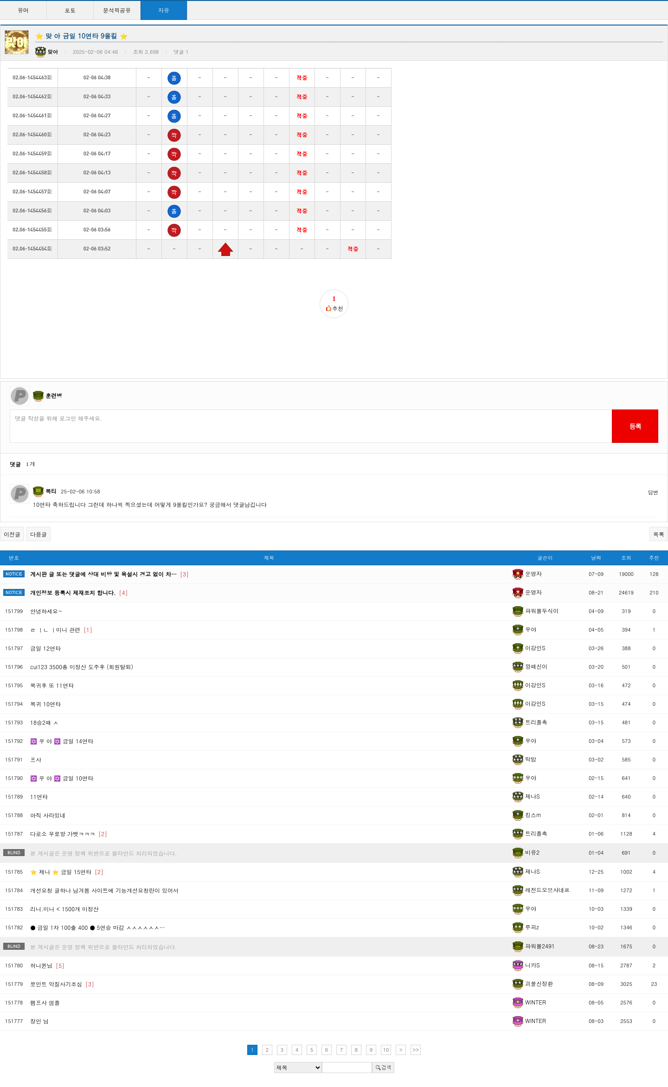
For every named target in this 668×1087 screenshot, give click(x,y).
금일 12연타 (45, 648)
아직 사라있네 (47, 815)
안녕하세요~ (46, 611)
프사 (35, 759)
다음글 (38, 534)
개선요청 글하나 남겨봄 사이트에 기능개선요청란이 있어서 (104, 890)
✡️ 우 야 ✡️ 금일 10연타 (61, 778)
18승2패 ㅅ (44, 722)
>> (415, 1049)
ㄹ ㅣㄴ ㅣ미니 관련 (61, 629)
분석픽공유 (117, 10)
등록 (635, 426)
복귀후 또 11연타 (52, 685)
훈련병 (53, 395)
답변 (653, 492)
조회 (626, 557)
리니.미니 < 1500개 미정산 (64, 909)
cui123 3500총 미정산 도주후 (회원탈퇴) (81, 667)
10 (386, 1049)
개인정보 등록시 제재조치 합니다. (79, 592)
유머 (23, 10)
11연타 (39, 796)
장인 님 (39, 1021)
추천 (654, 557)
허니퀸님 (47, 965)
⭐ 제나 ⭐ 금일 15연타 (66, 872)
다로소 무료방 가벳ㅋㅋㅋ (68, 834)
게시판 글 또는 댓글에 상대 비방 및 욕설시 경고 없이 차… (109, 574)
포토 (70, 10)
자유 (163, 10)
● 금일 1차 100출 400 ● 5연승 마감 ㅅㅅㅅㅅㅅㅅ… (97, 927)
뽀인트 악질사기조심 (62, 984)
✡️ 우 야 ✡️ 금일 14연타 (61, 741)
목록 (658, 534)
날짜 (596, 557)
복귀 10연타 (45, 704)
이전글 (12, 534)
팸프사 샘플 (45, 1002)
